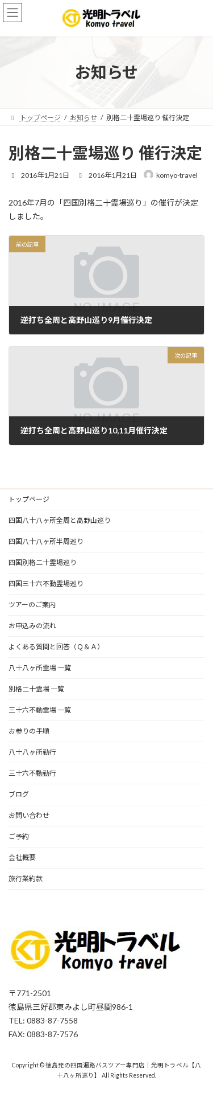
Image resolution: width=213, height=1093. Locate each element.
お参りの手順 (29, 731)
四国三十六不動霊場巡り (46, 583)
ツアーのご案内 (32, 604)
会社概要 (22, 857)
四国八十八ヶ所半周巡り (46, 541)
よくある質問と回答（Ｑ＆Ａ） (56, 646)
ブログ (19, 794)
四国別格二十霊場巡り (43, 562)
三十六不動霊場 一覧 (40, 710)
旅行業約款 (26, 878)
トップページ (29, 499)
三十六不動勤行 (32, 773)
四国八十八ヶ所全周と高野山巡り (60, 520)
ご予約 (19, 836)
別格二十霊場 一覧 (36, 689)
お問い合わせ (29, 815)
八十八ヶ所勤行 (32, 752)
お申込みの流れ (32, 625)
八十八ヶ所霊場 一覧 (40, 668)
